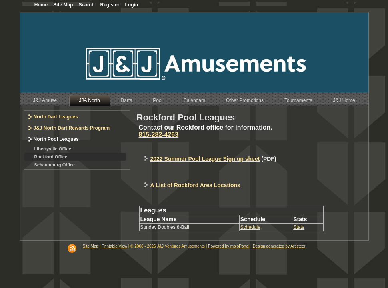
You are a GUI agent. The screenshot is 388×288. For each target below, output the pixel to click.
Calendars (194, 100)
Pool (157, 100)
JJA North (89, 100)
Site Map (90, 246)
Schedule (250, 227)
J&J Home (344, 100)
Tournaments (298, 100)
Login (131, 5)
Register (109, 5)
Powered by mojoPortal (228, 246)
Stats (298, 227)
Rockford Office (51, 156)
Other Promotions (245, 100)
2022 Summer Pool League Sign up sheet (205, 159)
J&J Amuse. (45, 100)
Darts (126, 100)
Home (41, 5)
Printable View (114, 246)
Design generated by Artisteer (279, 246)
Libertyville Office (52, 148)
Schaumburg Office (54, 164)
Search (86, 5)
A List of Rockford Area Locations (195, 185)
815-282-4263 (159, 134)
